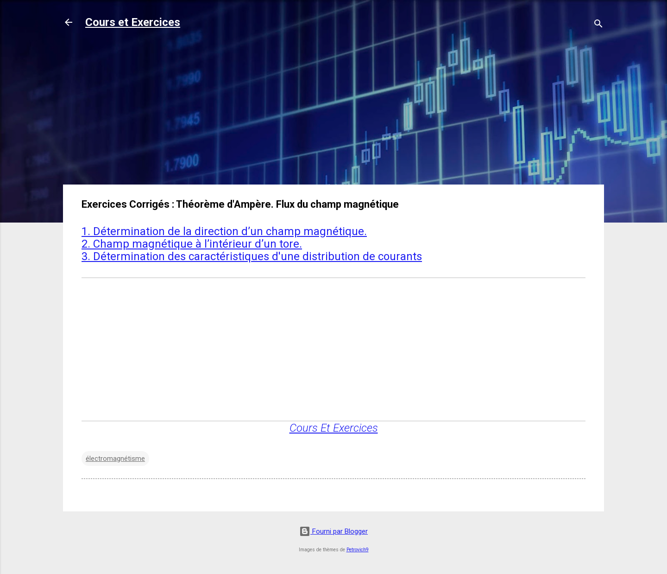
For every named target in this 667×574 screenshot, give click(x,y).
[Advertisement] (333, 112)
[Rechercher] (598, 25)
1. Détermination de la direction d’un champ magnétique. (224, 231)
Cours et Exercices (132, 22)
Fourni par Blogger (333, 531)
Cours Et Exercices (333, 427)
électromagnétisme (115, 458)
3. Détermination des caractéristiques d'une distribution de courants (252, 256)
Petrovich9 (357, 550)
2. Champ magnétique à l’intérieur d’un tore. (192, 243)
